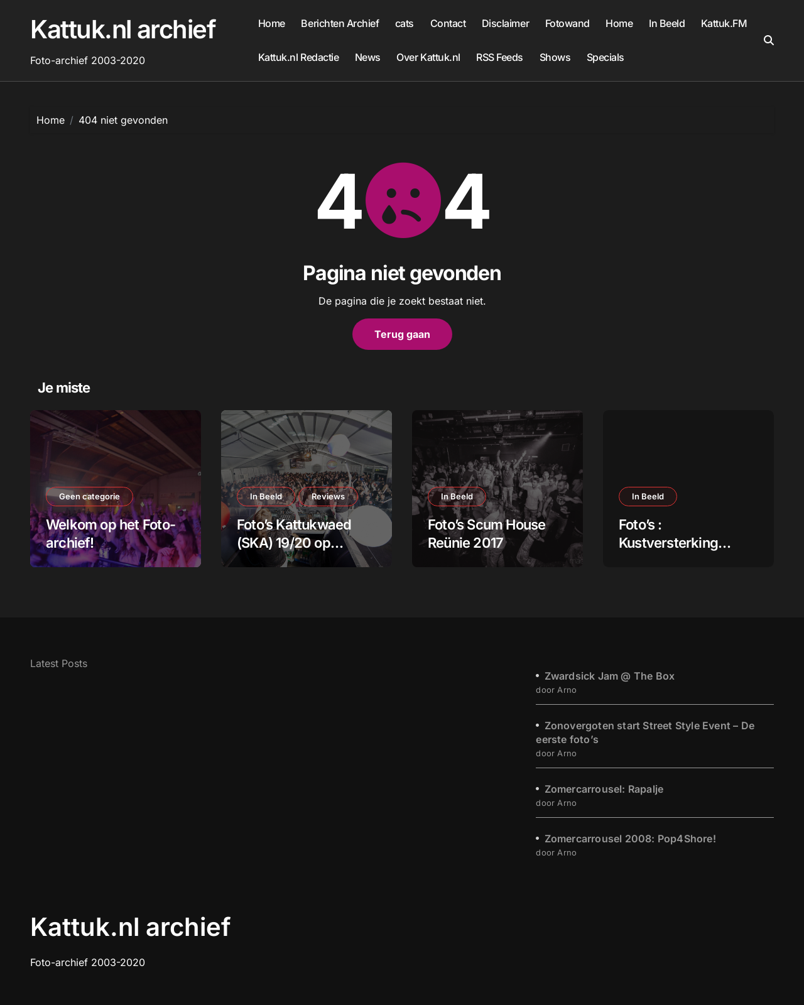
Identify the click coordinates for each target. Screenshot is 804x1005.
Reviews (328, 496)
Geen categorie (89, 496)
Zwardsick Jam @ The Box (610, 676)
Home (271, 23)
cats (404, 23)
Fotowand (567, 23)
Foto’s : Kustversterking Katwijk (668, 542)
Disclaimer (505, 23)
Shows (555, 57)
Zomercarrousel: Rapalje (604, 789)
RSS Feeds (499, 57)
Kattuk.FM (724, 23)
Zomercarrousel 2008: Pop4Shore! (630, 838)
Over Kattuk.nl (428, 57)
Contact (448, 23)
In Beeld (667, 23)
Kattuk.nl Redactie (298, 57)
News (368, 57)
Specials (605, 57)
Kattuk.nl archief (123, 29)
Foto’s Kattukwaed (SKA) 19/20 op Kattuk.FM (294, 542)
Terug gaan (402, 334)
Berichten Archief (340, 23)
